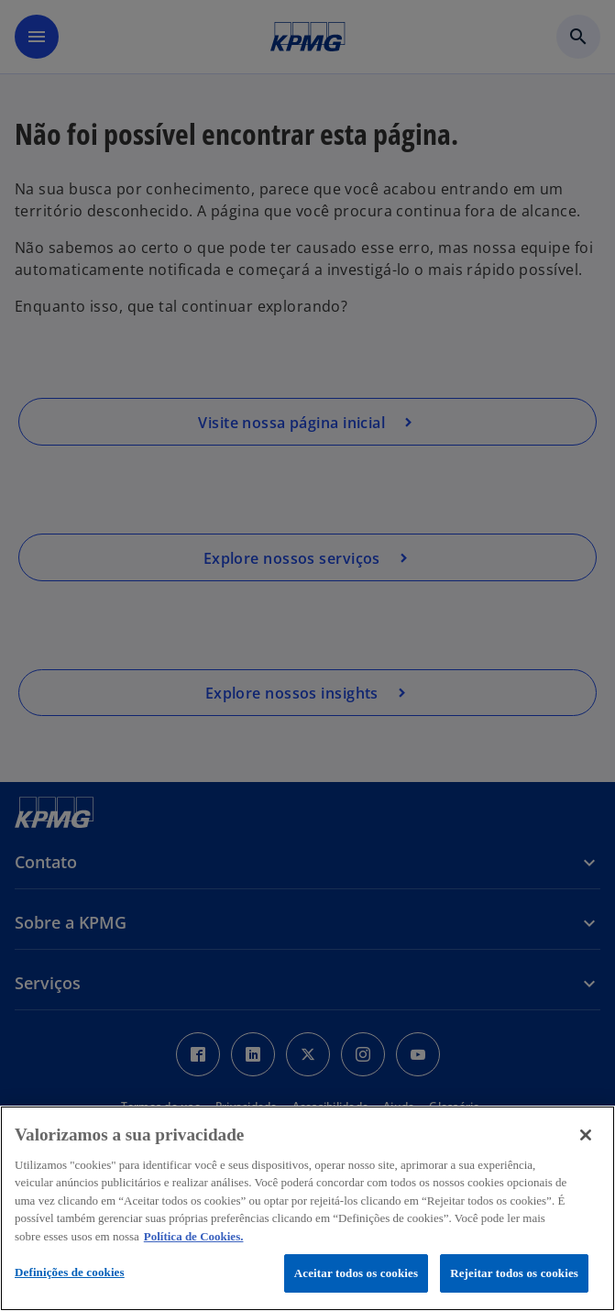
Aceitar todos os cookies (356, 1273)
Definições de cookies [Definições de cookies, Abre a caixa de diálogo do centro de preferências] (70, 1272)
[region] (307, 1208)
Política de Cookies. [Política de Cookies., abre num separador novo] (194, 1236)
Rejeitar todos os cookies (514, 1273)
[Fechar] (586, 1135)
